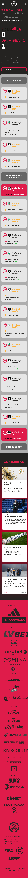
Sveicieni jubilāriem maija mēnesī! (12, 483)
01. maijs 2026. (15, 496)
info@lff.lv (12, 843)
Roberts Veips (13, 151)
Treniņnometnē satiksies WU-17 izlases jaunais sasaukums (15, 515)
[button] (14, 69)
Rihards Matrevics (14, 423)
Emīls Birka (8, 407)
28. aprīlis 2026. (15, 592)
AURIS (18, 870)
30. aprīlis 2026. (15, 528)
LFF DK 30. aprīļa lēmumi (12, 547)
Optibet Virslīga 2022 (11, 21)
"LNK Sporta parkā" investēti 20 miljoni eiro (15, 580)
